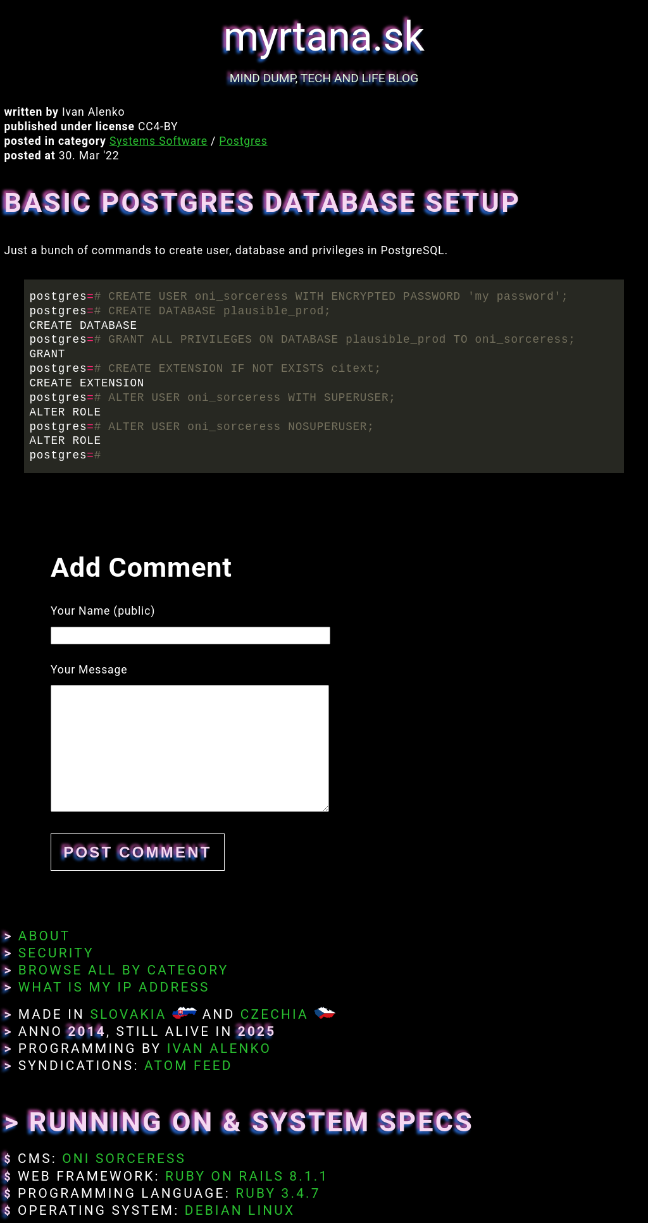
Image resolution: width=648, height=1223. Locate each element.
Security (56, 953)
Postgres (243, 141)
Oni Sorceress (124, 1158)
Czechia (274, 1014)
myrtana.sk (324, 37)
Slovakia (128, 1014)
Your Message (89, 669)
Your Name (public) (103, 611)
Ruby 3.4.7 (277, 1193)
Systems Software (158, 141)
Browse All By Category (123, 970)
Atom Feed (188, 1065)
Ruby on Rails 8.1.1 (246, 1176)
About (44, 935)
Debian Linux (240, 1210)
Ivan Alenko (219, 1048)
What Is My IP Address (114, 987)
